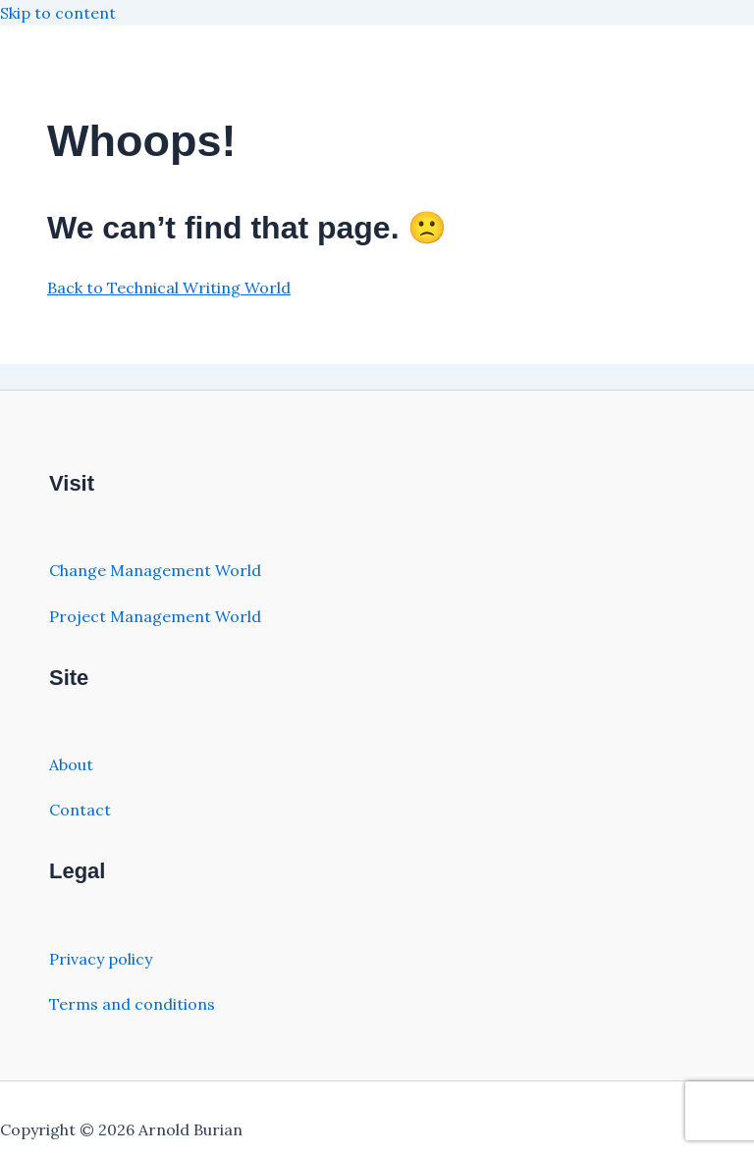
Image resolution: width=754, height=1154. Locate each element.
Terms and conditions (132, 1004)
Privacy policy (100, 959)
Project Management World (155, 616)
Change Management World (155, 570)
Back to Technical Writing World (169, 287)
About (71, 764)
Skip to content (58, 13)
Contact (80, 809)
